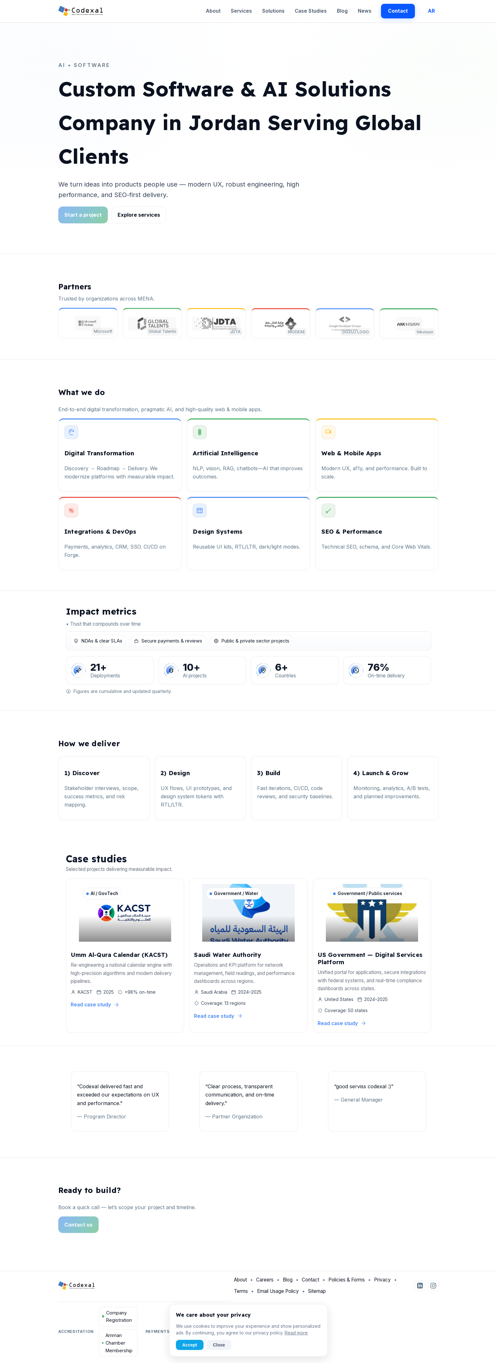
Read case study (95, 1005)
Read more (296, 1332)
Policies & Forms (346, 1282)
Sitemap (317, 1293)
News (364, 11)
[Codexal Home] (80, 11)
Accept (189, 1344)
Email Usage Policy (278, 1293)
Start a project (83, 215)
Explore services (139, 215)
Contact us (78, 1227)
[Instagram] (433, 1287)
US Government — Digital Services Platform (370, 958)
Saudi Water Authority (227, 955)
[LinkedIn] (420, 1287)
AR (431, 11)
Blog (342, 11)
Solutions (273, 11)
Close (219, 1344)
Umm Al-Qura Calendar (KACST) (119, 955)
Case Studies (311, 11)
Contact (398, 11)
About (213, 11)
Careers (265, 1282)
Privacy (382, 1282)
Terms (241, 1293)
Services (241, 11)
